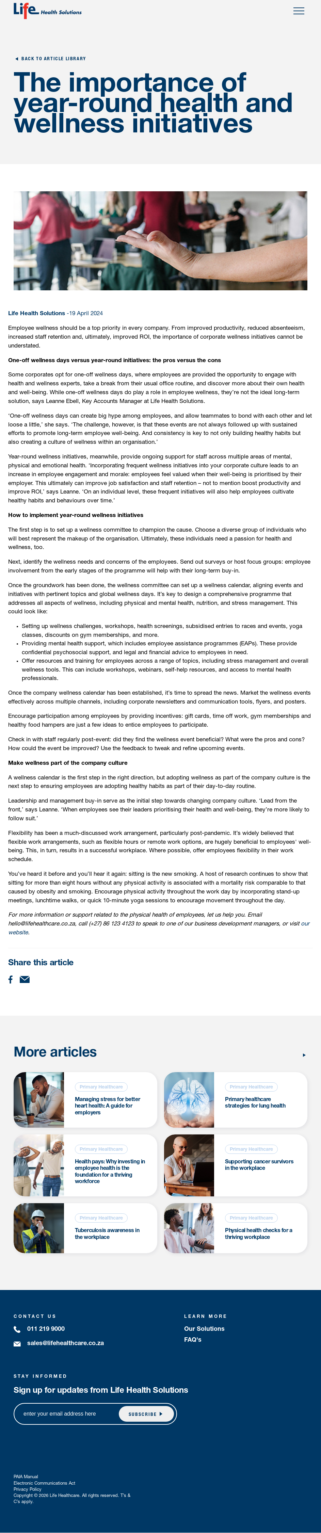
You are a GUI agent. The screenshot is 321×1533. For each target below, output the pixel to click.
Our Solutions (204, 1330)
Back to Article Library (53, 59)
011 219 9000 (46, 1330)
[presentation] (249, 1446)
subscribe (142, 1415)
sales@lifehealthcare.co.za (65, 1344)
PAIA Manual (26, 1477)
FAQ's (193, 1341)
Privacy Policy (28, 1490)
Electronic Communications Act (44, 1484)
